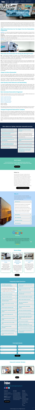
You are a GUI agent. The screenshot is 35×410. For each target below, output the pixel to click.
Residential (3, 32)
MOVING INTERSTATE (29, 1)
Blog (22, 404)
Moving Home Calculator (25, 398)
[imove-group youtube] (7, 388)
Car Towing (23, 403)
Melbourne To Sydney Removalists (6, 101)
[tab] (9, 129)
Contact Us (23, 405)
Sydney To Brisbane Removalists (6, 100)
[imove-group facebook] (5, 388)
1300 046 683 (14, 290)
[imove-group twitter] (9, 388)
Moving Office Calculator (25, 399)
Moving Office (24, 396)
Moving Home (24, 397)
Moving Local (24, 392)
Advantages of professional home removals (17, 262)
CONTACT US (16, 2)
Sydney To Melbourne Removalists (6, 97)
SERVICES (12, 2)
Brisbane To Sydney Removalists (6, 96)
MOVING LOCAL (23, 1)
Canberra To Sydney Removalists (6, 102)
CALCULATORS (8, 2)
